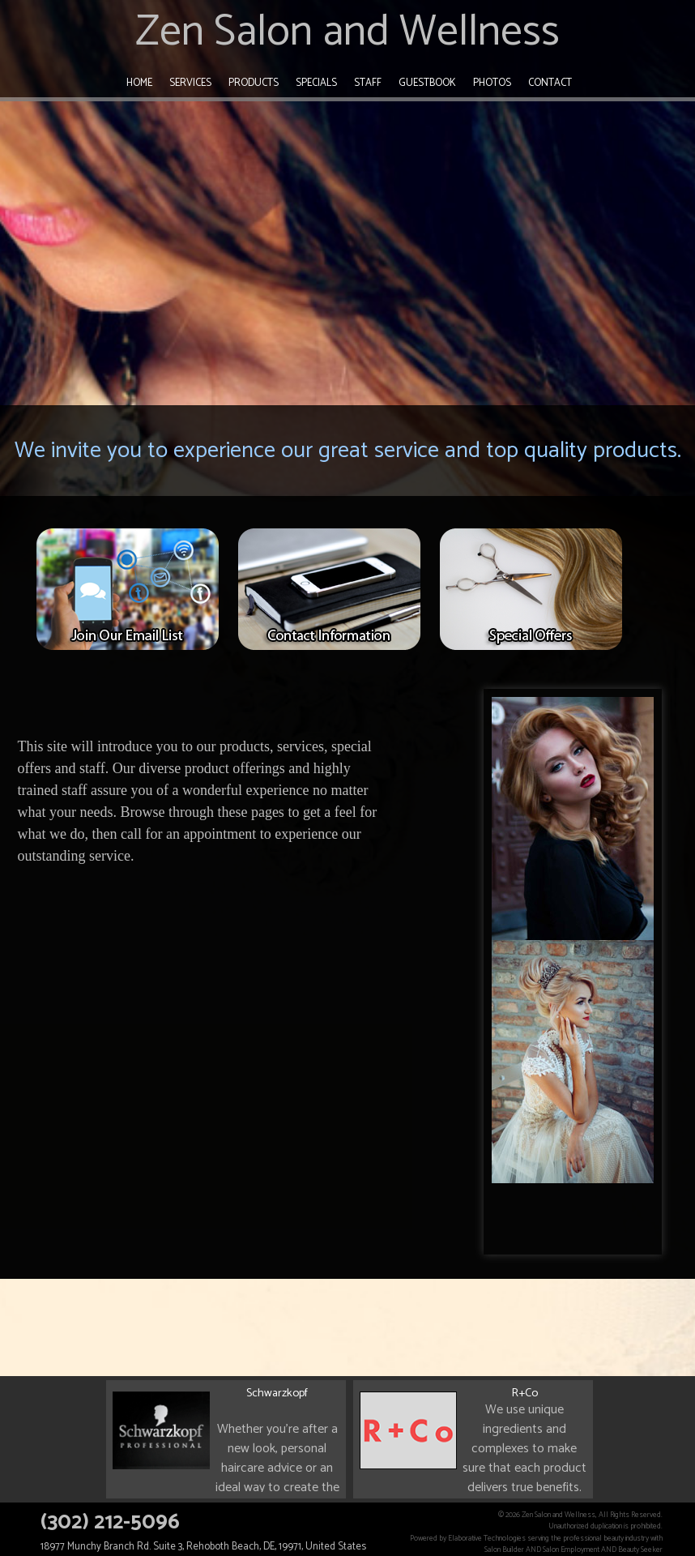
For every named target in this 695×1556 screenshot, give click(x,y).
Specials (316, 83)
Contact (550, 83)
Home (139, 83)
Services (190, 83)
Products (253, 83)
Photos (492, 83)
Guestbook (427, 83)
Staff (368, 83)
